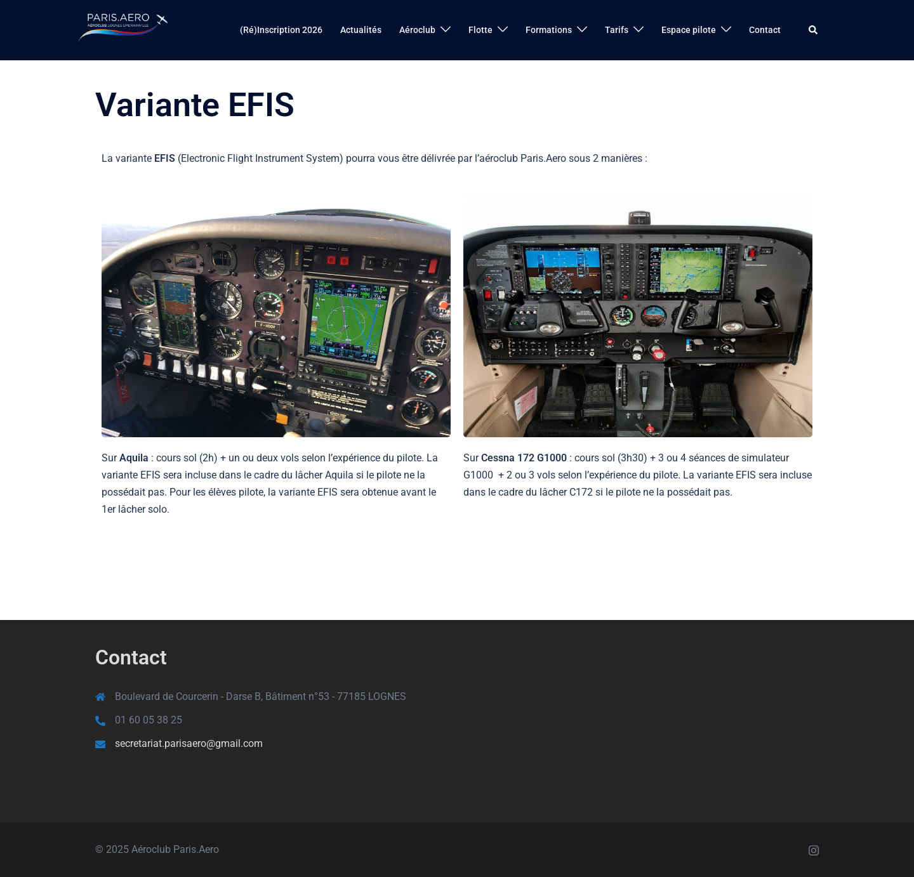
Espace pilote (688, 30)
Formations (549, 30)
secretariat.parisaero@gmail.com (189, 743)
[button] (814, 30)
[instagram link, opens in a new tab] (814, 849)
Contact (765, 30)
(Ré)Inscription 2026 (281, 30)
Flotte (480, 30)
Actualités (360, 30)
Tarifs (616, 30)
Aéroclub (417, 30)
